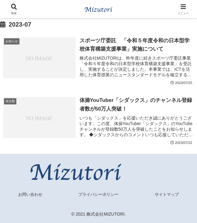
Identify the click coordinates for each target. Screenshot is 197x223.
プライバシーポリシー (98, 194)
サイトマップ (167, 194)
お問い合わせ (30, 194)
